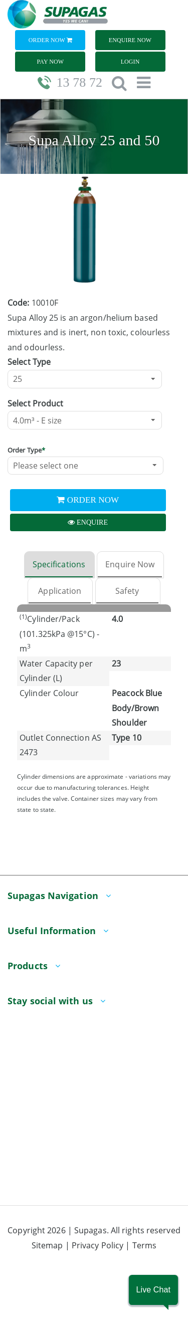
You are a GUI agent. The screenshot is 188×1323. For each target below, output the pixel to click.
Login (130, 61)
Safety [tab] (127, 590)
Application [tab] (59, 590)
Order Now (50, 40)
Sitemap (47, 1245)
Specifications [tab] (59, 564)
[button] (153, 1290)
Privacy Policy (97, 1245)
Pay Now (50, 61)
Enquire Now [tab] (129, 564)
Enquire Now (130, 40)
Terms (144, 1245)
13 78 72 (79, 82)
